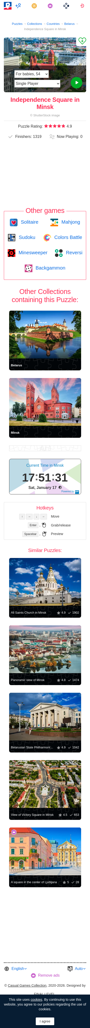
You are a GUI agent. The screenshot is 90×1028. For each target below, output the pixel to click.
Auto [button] (79, 969)
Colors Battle (67, 237)
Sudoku (26, 237)
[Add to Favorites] (81, 42)
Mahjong (70, 222)
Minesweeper (32, 252)
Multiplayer (18, 5)
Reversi (73, 252)
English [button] (18, 969)
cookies (36, 999)
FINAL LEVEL (44, 994)
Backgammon (50, 268)
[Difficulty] (31, 74)
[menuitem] (18, 5)
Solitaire (28, 222)
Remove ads (49, 975)
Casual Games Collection (27, 985)
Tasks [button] (34, 5)
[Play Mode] (37, 83)
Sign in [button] (82, 5)
